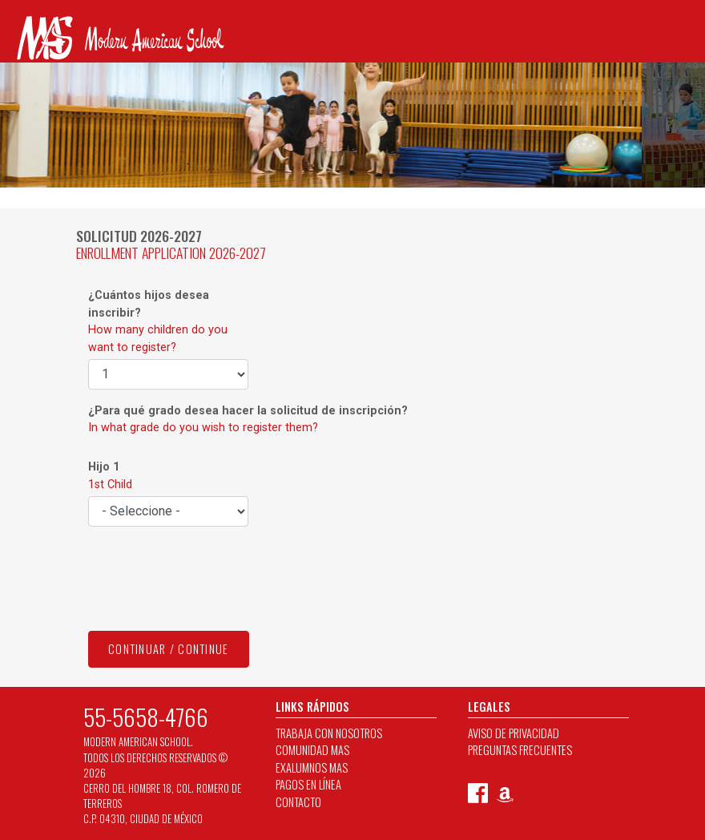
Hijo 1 (110, 475)
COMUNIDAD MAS (312, 749)
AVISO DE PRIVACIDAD (513, 733)
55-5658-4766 (145, 716)
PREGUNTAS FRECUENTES (520, 749)
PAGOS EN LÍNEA (308, 784)
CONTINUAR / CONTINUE (168, 648)
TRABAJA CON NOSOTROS (329, 733)
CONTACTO (298, 802)
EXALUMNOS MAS (312, 767)
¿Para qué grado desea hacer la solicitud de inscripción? (248, 419)
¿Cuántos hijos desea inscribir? (158, 321)
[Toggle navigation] (22, 79)
